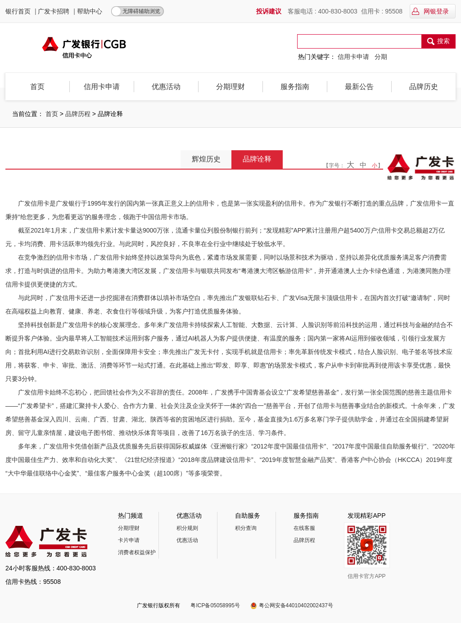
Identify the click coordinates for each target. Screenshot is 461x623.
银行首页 (18, 11)
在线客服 (304, 528)
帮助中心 (89, 11)
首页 (37, 86)
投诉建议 (268, 11)
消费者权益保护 (137, 552)
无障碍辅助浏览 (141, 11)
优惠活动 (166, 86)
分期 (381, 56)
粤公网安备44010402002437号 (296, 605)
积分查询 (246, 528)
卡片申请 (129, 540)
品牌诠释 (257, 159)
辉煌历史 (206, 159)
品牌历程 (77, 113)
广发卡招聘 (53, 11)
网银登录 (430, 11)
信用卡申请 (353, 56)
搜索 (438, 41)
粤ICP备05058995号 (215, 605)
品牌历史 (423, 86)
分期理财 (230, 86)
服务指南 (294, 86)
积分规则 (187, 528)
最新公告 (359, 86)
